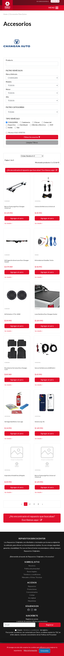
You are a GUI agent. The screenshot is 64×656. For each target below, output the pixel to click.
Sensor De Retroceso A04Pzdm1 (45, 368)
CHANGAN (7, 201)
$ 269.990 (39, 321)
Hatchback (24, 125)
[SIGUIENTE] (42, 504)
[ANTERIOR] (21, 504)
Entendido (44, 651)
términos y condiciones (31, 630)
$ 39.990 (8, 321)
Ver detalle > (8, 223)
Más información (30, 650)
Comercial (47, 122)
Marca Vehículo (11, 74)
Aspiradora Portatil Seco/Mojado (14, 475)
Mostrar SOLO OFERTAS (16, 133)
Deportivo (12, 125)
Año (7, 97)
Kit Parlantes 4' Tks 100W (12, 314)
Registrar (49, 625)
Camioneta (26, 122)
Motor (8, 89)
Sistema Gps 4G (40, 422)
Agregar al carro (16, 218)
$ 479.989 (8, 267)
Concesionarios (32, 592)
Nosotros (32, 566)
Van (18, 127)
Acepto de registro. (33, 630)
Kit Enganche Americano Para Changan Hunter (16, 261)
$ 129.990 (8, 213)
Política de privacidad (32, 569)
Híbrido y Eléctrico (39, 125)
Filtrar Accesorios (32, 137)
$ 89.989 (8, 374)
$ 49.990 (38, 213)
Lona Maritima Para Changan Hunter (46, 314)
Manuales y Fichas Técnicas (32, 577)
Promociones (32, 589)
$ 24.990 (8, 428)
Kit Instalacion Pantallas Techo (44, 260)
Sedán (10, 127)
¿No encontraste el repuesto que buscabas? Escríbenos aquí (32, 170)
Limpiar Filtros (32, 142)
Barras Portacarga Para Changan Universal (14, 207)
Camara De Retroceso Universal (45, 206)
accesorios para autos (18, 14)
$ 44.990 (38, 267)
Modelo (8, 82)
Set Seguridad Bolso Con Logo (13, 422)
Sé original (32, 598)
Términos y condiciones (32, 574)
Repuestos (32, 586)
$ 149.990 (39, 428)
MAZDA (36, 254)
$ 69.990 (38, 374)
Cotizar (32, 595)
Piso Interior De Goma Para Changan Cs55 (15, 368)
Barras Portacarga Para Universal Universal (45, 476)
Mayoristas (32, 601)
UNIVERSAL (38, 201)
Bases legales (32, 571)
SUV (51, 125)
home (5, 14)
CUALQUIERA (13, 122)
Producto (9, 60)
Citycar (37, 122)
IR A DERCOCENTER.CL (43, 1)
